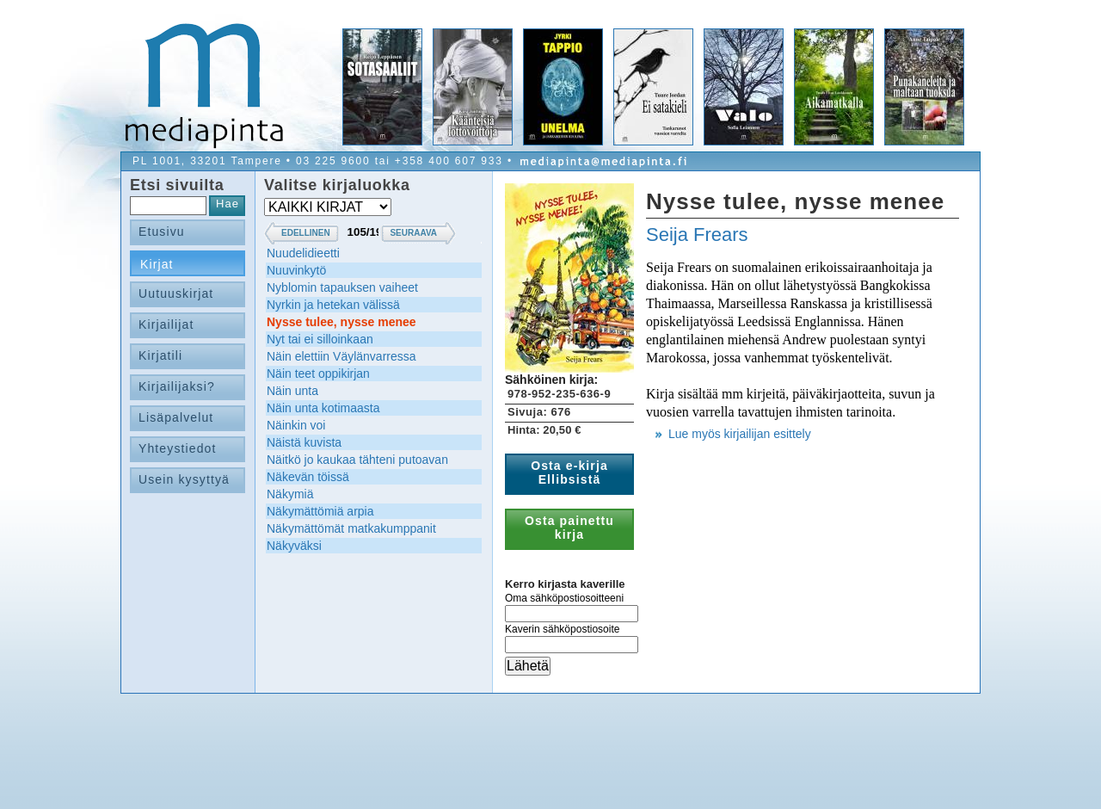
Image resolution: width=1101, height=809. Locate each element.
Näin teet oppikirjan (318, 373)
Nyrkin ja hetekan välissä (333, 305)
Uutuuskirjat (175, 293)
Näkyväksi (294, 546)
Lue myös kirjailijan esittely (739, 434)
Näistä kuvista (304, 442)
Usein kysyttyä (184, 479)
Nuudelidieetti (303, 253)
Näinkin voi (296, 425)
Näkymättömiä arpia (320, 511)
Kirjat (157, 264)
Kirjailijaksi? (176, 386)
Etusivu (161, 231)
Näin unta (292, 391)
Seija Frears (697, 234)
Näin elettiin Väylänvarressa (341, 356)
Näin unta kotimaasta (323, 408)
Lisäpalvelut (175, 417)
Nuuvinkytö (296, 270)
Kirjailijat (166, 324)
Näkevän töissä (308, 477)
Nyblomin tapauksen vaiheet (342, 287)
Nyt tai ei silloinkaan (320, 339)
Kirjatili (160, 355)
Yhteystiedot (177, 448)
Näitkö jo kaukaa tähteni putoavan (357, 459)
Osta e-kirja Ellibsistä (569, 472)
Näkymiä (290, 494)
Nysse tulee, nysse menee (341, 322)
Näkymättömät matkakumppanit (351, 528)
